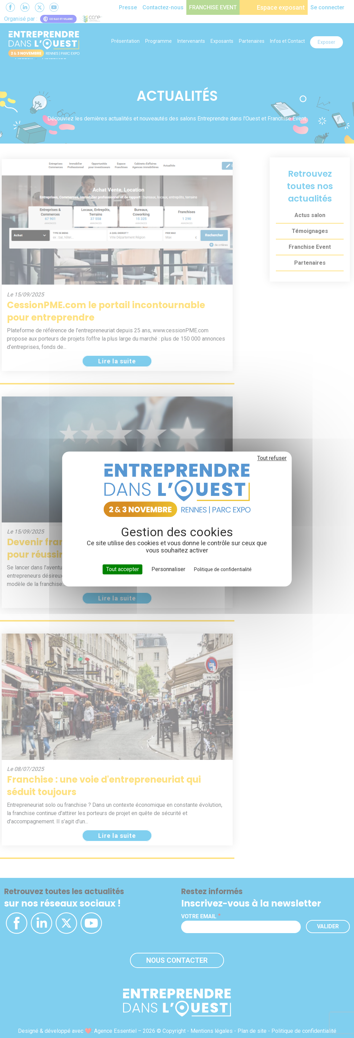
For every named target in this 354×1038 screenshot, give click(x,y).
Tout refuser (272, 458)
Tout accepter (122, 569)
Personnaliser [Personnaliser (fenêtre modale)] (168, 569)
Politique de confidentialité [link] (223, 569)
